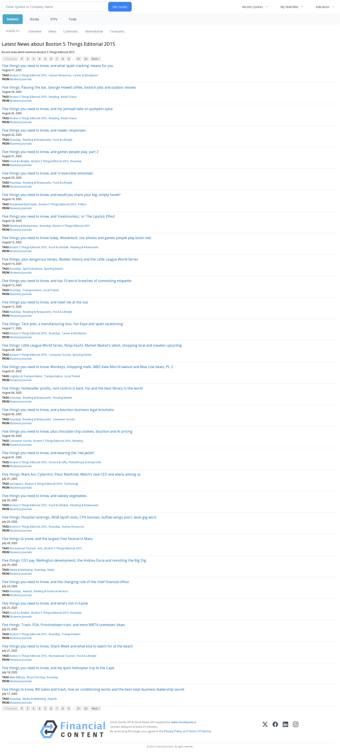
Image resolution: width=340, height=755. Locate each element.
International (94, 31)
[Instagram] (295, 729)
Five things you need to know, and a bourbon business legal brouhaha (58, 409)
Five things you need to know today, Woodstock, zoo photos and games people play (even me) (76, 237)
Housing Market (62, 398)
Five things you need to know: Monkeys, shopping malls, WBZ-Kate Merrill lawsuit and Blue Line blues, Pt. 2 (87, 366)
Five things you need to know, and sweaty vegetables (44, 495)
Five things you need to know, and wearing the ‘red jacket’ (48, 452)
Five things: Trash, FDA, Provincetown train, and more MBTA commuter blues (63, 624)
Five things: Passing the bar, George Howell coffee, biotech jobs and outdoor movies (69, 87)
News (52, 31)
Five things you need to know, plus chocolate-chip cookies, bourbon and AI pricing (67, 431)
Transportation (32, 290)
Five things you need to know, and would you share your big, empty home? (61, 194)
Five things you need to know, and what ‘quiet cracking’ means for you (57, 65)
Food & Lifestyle (62, 140)
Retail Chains (69, 97)
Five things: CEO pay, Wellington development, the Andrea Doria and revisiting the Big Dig (74, 560)
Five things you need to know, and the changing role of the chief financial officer (65, 581)
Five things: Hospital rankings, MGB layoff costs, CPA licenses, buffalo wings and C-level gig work (79, 517)
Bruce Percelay (36, 677)
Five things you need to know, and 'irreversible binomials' (47, 173)
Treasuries (117, 31)
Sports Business (32, 269)
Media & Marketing (21, 570)
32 (85, 59)
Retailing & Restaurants (37, 140)
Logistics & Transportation (26, 376)
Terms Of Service (199, 731)
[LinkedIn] (285, 729)
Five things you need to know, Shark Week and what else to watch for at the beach (67, 646)
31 (78, 59)
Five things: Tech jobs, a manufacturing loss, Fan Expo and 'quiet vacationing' (63, 323)
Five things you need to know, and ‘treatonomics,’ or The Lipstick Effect (58, 216)
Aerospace (16, 484)
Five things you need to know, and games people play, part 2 (50, 151)
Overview (34, 31)
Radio (51, 570)
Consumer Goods (60, 355)
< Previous (10, 59)
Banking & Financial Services (51, 591)
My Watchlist (289, 7)
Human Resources (60, 75)
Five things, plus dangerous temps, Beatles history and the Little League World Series (70, 259)
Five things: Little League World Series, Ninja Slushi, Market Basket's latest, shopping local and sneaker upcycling (92, 345)
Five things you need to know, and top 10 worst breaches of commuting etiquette (66, 280)
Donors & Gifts (58, 462)
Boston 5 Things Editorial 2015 (28, 75)
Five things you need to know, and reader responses (44, 130)
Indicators (323, 7)
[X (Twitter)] (265, 729)
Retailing (54, 97)
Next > (96, 59)
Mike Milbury (17, 677)
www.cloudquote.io (183, 722)
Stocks (34, 19)
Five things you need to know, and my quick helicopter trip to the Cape (58, 667)
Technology (71, 484)
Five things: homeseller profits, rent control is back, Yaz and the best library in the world (72, 388)
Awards (27, 591)
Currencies (70, 31)
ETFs (53, 19)
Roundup (15, 140)
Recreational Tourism (23, 548)
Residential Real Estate (23, 204)
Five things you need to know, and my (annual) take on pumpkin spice (57, 108)
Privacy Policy (173, 731)
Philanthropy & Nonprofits (85, 462)
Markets (12, 19)
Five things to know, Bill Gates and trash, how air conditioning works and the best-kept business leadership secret (93, 689)
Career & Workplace (85, 75)
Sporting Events (53, 269)
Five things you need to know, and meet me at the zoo (45, 302)
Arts (40, 548)
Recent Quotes (252, 7)
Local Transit (51, 290)
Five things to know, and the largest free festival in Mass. (47, 538)
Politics (82, 204)
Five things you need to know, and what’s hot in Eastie (45, 603)
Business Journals (21, 79)
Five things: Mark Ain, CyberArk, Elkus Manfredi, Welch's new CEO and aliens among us (71, 474)
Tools (73, 19)
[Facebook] (275, 729)
